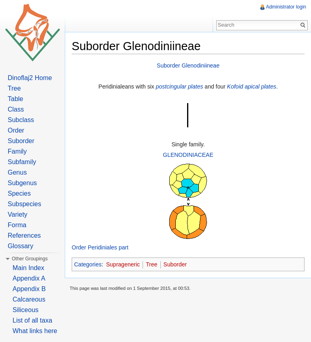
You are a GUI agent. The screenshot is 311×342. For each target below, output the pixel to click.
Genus (17, 172)
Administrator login (286, 7)
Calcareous (29, 299)
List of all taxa (32, 320)
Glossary (20, 246)
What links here (35, 330)
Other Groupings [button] (30, 259)
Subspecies (24, 204)
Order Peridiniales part (100, 247)
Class (16, 109)
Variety (18, 214)
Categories (88, 264)
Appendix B (29, 288)
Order (16, 130)
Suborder (175, 264)
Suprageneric (123, 264)
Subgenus (22, 182)
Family (17, 151)
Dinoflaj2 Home (30, 77)
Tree (151, 264)
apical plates (260, 86)
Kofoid (235, 86)
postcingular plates (179, 86)
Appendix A (29, 278)
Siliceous (25, 309)
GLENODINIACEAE (188, 155)
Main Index (28, 267)
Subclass (21, 119)
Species (19, 193)
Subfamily (22, 161)
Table (15, 98)
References (24, 235)
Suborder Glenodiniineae (188, 65)
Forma (17, 225)
